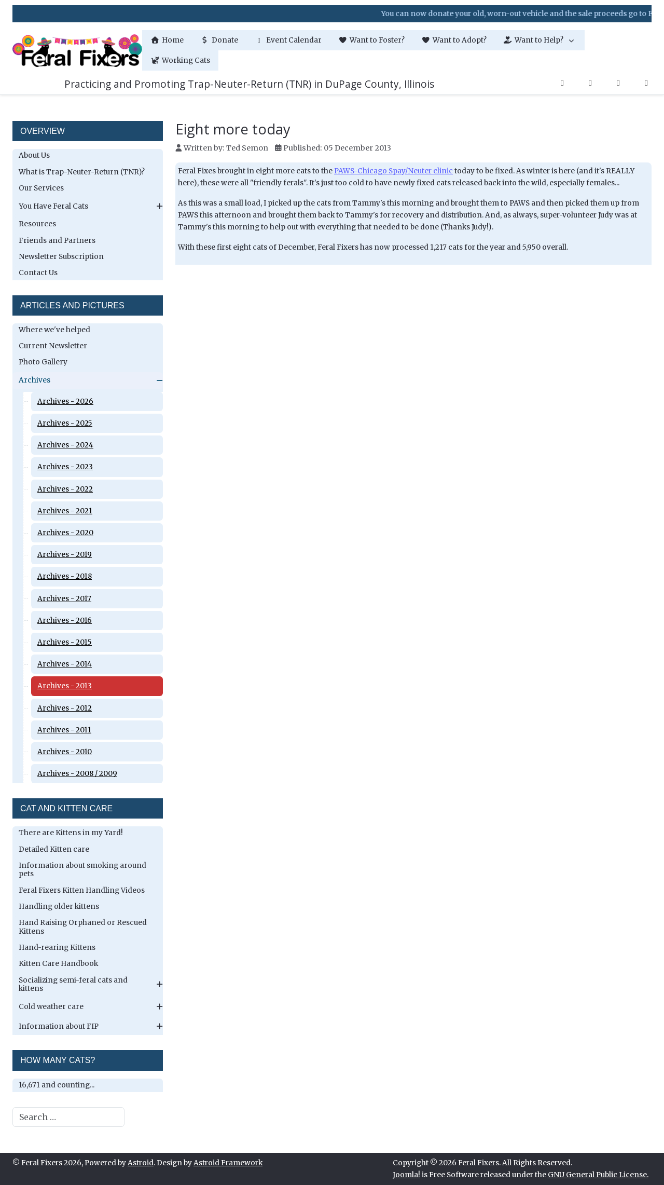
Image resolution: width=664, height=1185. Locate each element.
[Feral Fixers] (77, 50)
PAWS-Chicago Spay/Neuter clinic (393, 171)
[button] (540, 40)
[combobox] (68, 1117)
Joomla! (406, 1174)
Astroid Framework (227, 1163)
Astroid (141, 1163)
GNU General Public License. (598, 1174)
